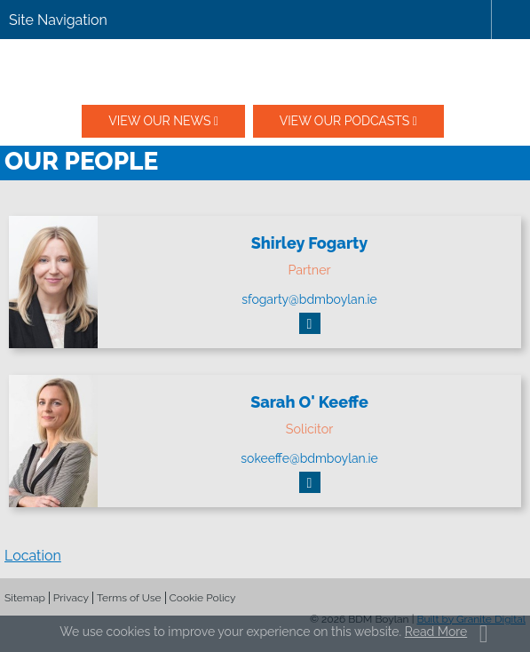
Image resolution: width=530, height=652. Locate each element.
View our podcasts (345, 121)
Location (32, 555)
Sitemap (24, 598)
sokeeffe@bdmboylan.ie (309, 458)
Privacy (71, 598)
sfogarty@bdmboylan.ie (309, 299)
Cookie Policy (203, 598)
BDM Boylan (265, 72)
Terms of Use (129, 598)
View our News (159, 121)
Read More (436, 631)
